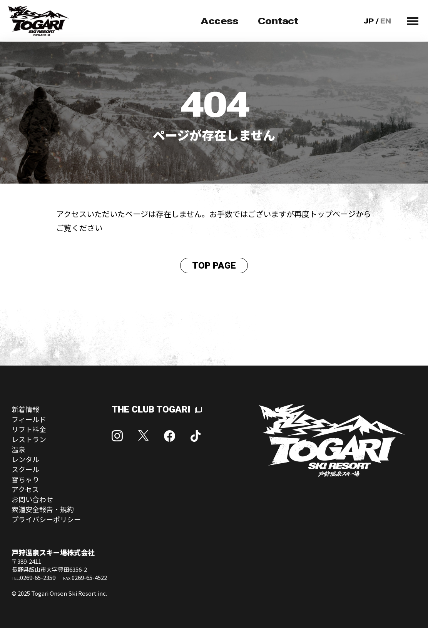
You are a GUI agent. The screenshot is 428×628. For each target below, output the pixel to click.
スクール (25, 469)
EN (385, 21)
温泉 (18, 449)
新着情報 (25, 409)
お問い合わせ (32, 499)
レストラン (29, 439)
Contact (278, 21)
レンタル (25, 459)
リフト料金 (29, 429)
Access (220, 21)
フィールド (29, 419)
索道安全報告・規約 (43, 509)
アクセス (25, 489)
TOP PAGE (214, 265)
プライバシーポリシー (46, 519)
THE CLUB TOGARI (151, 409)
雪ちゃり (25, 479)
